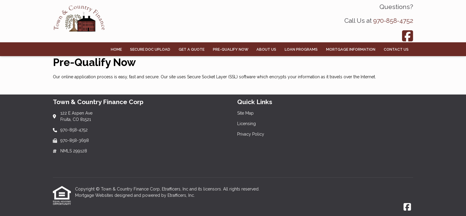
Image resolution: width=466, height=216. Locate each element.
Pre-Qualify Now (230, 49)
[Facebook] (407, 35)
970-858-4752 (393, 20)
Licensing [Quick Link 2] (246, 123)
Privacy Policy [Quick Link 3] (250, 134)
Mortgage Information (350, 49)
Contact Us (396, 49)
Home (116, 49)
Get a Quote (191, 49)
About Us (266, 49)
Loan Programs (301, 49)
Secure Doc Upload (150, 49)
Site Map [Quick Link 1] (245, 113)
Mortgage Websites (94, 195)
